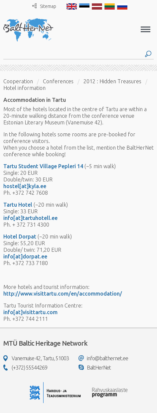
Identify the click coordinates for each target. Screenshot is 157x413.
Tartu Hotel (17, 205)
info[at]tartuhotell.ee (30, 218)
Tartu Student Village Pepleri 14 (43, 166)
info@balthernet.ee (103, 358)
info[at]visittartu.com (30, 312)
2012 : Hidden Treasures (112, 81)
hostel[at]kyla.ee (24, 186)
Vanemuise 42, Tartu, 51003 (36, 358)
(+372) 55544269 (25, 368)
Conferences (58, 81)
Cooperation (18, 81)
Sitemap (44, 6)
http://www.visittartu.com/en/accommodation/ (62, 294)
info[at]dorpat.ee (25, 256)
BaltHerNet (94, 368)
